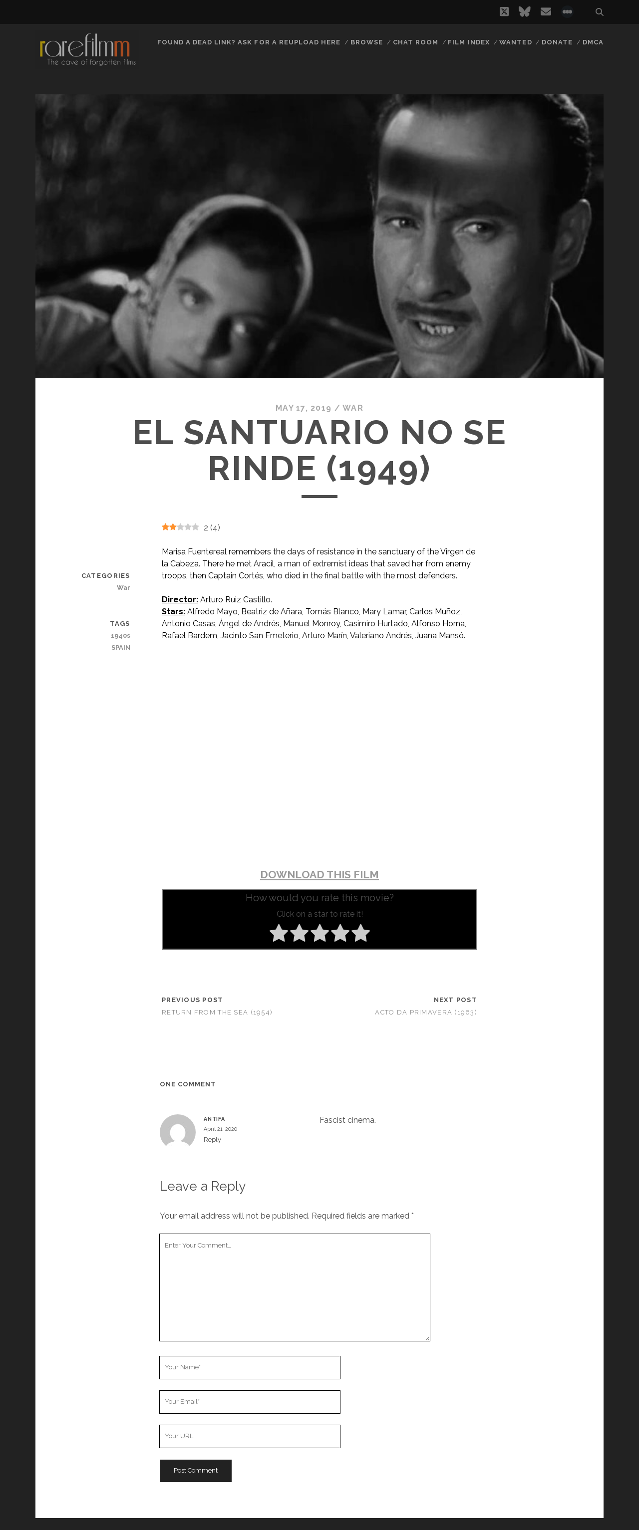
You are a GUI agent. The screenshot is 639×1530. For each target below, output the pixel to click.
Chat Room (415, 42)
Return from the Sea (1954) (217, 1012)
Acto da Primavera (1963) (426, 1012)
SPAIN (120, 647)
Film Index (468, 42)
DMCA (593, 42)
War (352, 408)
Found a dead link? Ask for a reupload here (249, 42)
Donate (557, 42)
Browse (366, 42)
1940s (120, 635)
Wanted (515, 42)
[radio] (279, 935)
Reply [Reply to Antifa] (212, 1139)
